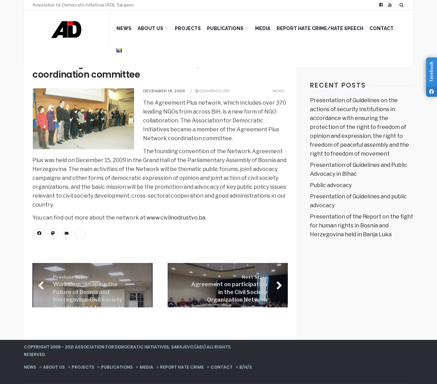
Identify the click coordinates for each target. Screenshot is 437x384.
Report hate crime (182, 367)
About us (150, 28)
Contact (381, 28)
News (123, 28)
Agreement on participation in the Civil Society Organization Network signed (229, 293)
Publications (225, 28)
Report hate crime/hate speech (320, 28)
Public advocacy (331, 185)
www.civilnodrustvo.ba (175, 217)
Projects (188, 28)
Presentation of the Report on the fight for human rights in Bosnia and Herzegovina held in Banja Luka (361, 225)
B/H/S (245, 367)
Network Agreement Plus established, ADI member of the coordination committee (158, 69)
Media (262, 28)
